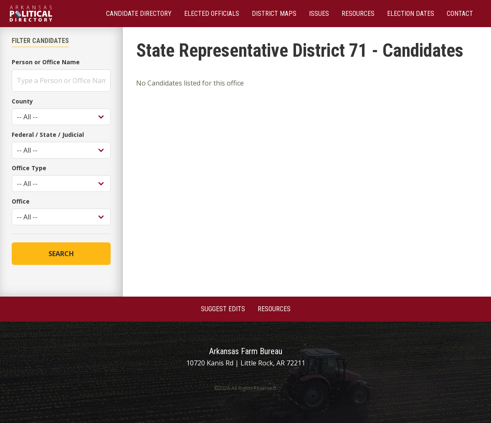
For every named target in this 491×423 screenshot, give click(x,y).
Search (61, 253)
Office (21, 201)
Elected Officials (211, 14)
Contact (460, 14)
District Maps (274, 14)
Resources (358, 14)
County (22, 101)
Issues (319, 14)
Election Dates (410, 14)
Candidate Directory (139, 14)
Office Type (29, 168)
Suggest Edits (223, 309)
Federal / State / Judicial (48, 134)
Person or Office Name (46, 62)
